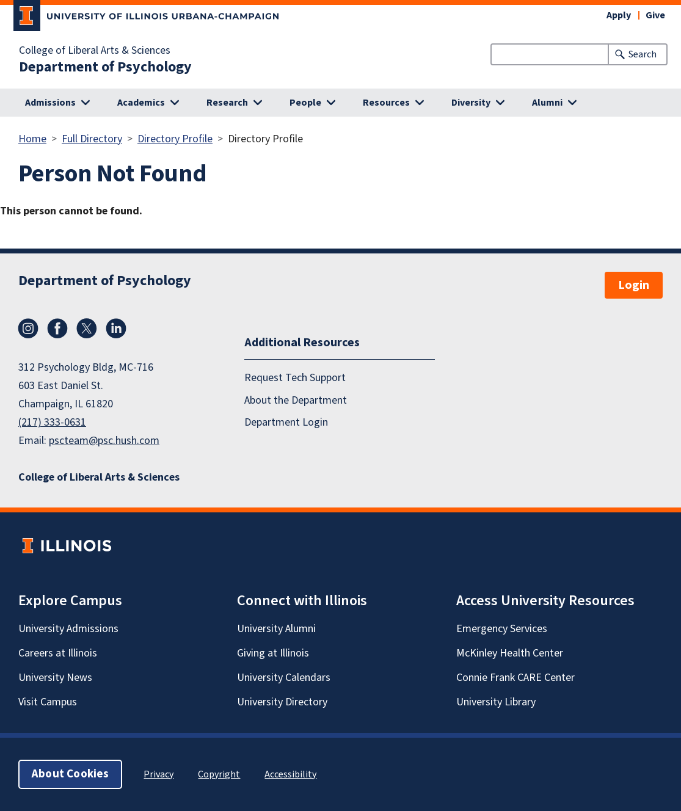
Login (633, 285)
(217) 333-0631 (52, 422)
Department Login (286, 422)
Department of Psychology (105, 67)
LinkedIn (116, 328)
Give (655, 15)
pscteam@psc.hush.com (104, 440)
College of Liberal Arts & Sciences (94, 50)
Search (642, 54)
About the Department (295, 400)
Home (32, 139)
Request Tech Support (295, 377)
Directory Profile (175, 139)
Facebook (57, 328)
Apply (618, 15)
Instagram (28, 328)
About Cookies (70, 774)
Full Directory (92, 139)
